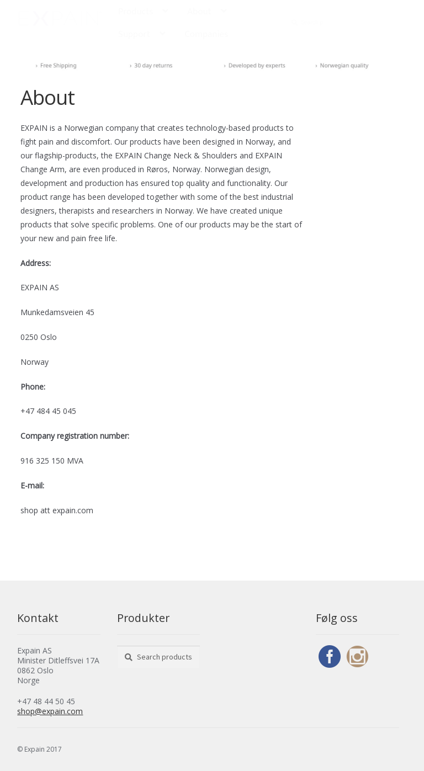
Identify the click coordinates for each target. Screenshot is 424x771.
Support (134, 34)
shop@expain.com (50, 711)
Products (135, 11)
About (199, 11)
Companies (206, 34)
